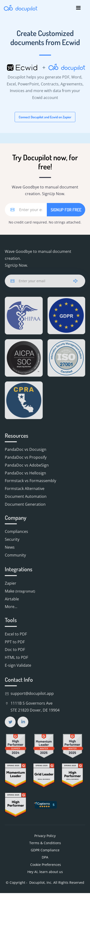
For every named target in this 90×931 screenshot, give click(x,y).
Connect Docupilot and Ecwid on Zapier (45, 117)
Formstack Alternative (24, 488)
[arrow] (75, 281)
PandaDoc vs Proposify (26, 457)
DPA (45, 857)
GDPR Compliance (45, 850)
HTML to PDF (16, 657)
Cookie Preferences (45, 864)
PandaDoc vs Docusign (25, 449)
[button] (78, 8)
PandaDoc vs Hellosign (25, 473)
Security (12, 539)
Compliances (16, 531)
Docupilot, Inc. (40, 882)
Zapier (10, 583)
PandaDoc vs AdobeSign (27, 465)
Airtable (12, 599)
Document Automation (26, 496)
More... (11, 606)
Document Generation (25, 504)
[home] (20, 8)
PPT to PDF (15, 642)
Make (20, 591)
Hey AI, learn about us (45, 871)
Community (15, 555)
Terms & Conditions (45, 843)
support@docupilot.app (32, 693)
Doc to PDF (15, 649)
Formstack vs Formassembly (30, 480)
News (10, 547)
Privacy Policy (45, 835)
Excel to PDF (16, 634)
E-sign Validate (18, 665)
